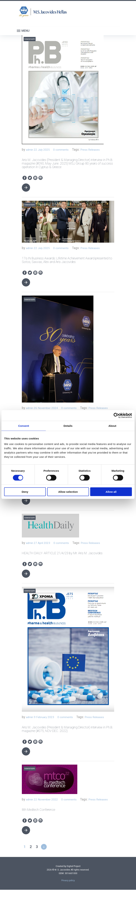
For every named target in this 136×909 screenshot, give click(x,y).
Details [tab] (68, 425)
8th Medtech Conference (38, 829)
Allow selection (68, 491)
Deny (25, 491)
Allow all (111, 491)
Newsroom (29, 39)
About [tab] (112, 425)
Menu (23, 31)
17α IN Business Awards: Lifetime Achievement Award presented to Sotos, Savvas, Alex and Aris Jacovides (67, 261)
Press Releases (98, 150)
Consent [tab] (23, 425)
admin (30, 150)
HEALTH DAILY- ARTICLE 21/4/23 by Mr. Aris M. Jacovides (62, 566)
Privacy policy (68, 899)
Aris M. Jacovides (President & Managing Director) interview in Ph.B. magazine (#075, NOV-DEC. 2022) (67, 742)
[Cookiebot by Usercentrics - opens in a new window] (116, 415)
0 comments (66, 150)
